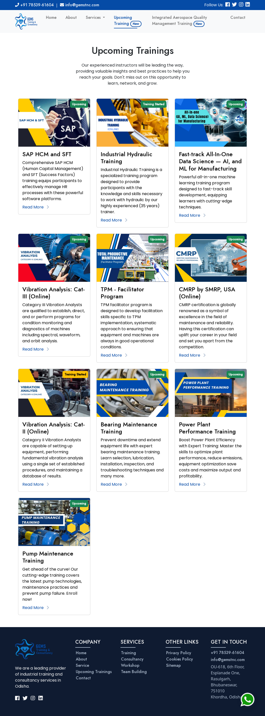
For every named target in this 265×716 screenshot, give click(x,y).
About (71, 17)
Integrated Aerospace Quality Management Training (179, 21)
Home (51, 17)
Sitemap (173, 665)
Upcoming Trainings (94, 672)
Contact (237, 17)
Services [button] (94, 17)
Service (82, 665)
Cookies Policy (179, 659)
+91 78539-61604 (34, 5)
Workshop (130, 665)
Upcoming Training (128, 21)
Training (128, 653)
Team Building (134, 672)
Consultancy (132, 659)
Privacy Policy (178, 653)
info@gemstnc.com (79, 5)
